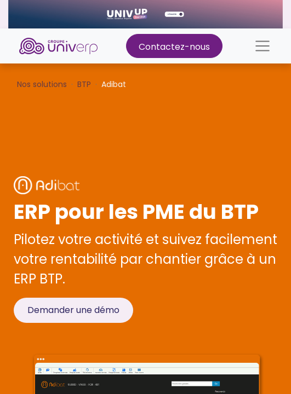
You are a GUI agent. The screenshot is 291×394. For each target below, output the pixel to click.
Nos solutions (42, 84)
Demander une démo (73, 310)
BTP (84, 84)
